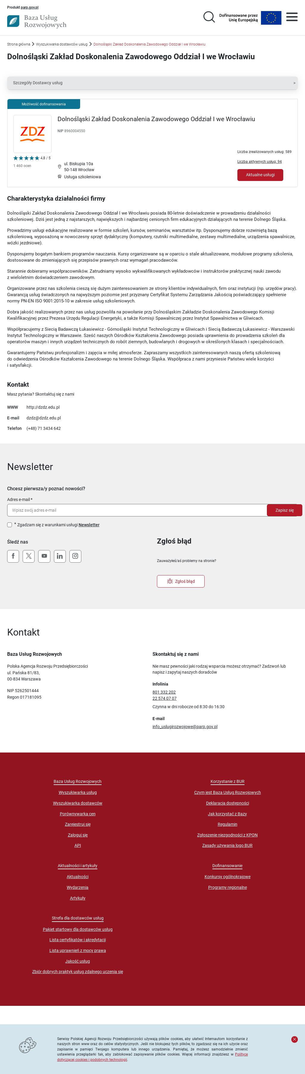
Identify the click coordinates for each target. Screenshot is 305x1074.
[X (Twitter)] (29, 556)
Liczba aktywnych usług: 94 (259, 161)
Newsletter (89, 524)
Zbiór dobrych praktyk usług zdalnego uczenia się (77, 971)
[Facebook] (13, 556)
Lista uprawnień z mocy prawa (77, 950)
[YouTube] (44, 556)
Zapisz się (285, 510)
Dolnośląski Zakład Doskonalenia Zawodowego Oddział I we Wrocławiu (156, 119)
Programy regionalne (227, 887)
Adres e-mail (18, 499)
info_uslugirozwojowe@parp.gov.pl (184, 726)
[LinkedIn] (60, 556)
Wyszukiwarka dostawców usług (62, 44)
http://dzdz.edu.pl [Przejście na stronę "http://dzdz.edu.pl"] (43, 407)
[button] (152, 83)
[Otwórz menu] (292, 17)
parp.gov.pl (29, 7)
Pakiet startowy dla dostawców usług (78, 929)
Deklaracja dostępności (227, 803)
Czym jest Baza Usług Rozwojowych (227, 792)
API (77, 845)
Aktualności (77, 876)
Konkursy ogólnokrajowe (227, 876)
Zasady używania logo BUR (227, 845)
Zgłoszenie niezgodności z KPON (227, 835)
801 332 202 (164, 692)
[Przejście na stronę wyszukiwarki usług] (209, 17)
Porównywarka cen (78, 813)
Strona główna (18, 44)
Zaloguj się (78, 835)
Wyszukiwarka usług (78, 792)
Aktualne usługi (260, 174)
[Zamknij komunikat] (294, 1039)
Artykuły (77, 898)
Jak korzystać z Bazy (227, 813)
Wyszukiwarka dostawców (77, 803)
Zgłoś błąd (181, 581)
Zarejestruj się (78, 824)
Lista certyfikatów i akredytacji (77, 939)
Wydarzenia (77, 887)
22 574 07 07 (164, 698)
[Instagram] (75, 556)
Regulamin (227, 824)
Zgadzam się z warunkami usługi (58, 524)
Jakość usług (77, 961)
